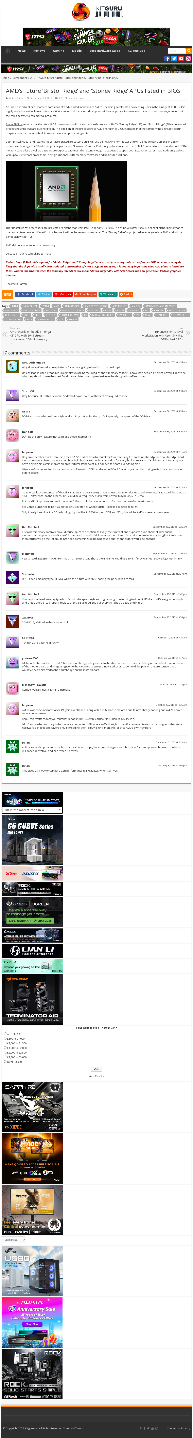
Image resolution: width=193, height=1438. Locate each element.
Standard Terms (73, 1428)
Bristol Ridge (177, 310)
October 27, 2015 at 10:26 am (171, 704)
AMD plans (11, 310)
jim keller (124, 314)
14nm (15, 306)
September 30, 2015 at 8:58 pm (170, 617)
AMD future (119, 306)
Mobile (77, 51)
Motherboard (77, 97)
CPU (67, 97)
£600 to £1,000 (15, 1038)
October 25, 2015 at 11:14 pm (171, 684)
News (22, 51)
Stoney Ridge (13, 319)
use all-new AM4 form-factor (112, 141)
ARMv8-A (134, 310)
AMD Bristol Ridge (96, 306)
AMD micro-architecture (161, 306)
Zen (61, 319)
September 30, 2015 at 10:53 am (170, 553)
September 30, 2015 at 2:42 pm (170, 594)
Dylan (26, 742)
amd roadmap (31, 310)
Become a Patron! (17, 284)
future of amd (70, 314)
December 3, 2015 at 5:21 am (171, 742)
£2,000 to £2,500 (17, 1052)
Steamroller (180, 314)
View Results (96, 1076)
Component (20, 78)
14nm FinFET (30, 306)
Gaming (58, 51)
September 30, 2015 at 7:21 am (170, 487)
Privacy (185, 1428)
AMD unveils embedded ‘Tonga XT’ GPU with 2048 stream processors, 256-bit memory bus (30, 336)
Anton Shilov (16, 97)
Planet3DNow (14, 124)
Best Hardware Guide (104, 51)
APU (32, 78)
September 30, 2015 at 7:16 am (170, 451)
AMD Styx (51, 310)
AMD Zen (94, 310)
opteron (162, 314)
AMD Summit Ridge (73, 310)
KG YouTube (136, 51)
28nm (46, 306)
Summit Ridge (45, 319)
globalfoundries (102, 314)
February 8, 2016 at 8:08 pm (172, 765)
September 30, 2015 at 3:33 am (170, 411)
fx (85, 314)
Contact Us (173, 1428)
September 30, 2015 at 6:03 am (170, 431)
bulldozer (11, 314)
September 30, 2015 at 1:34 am (170, 362)
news (148, 314)
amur (108, 310)
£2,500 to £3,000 (17, 1057)
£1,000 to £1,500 (17, 1043)
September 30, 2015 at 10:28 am (170, 526)
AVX (147, 310)
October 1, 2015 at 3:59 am (172, 637)
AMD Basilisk (72, 306)
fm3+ (38, 314)
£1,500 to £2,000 (17, 1048)
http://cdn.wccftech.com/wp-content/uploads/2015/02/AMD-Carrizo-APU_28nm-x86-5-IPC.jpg (78, 719)
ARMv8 (120, 310)
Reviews (39, 51)
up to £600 (13, 1034)
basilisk (158, 310)
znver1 (73, 319)
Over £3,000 (14, 1062)
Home (8, 50)
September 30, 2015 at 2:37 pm (170, 573)
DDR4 (27, 314)
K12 (138, 314)
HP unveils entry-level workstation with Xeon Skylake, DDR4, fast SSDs (162, 334)
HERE (48, 253)
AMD (56, 306)
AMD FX (136, 306)
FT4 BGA (50, 314)
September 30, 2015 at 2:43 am (170, 390)
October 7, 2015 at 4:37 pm (172, 657)
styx (29, 319)
